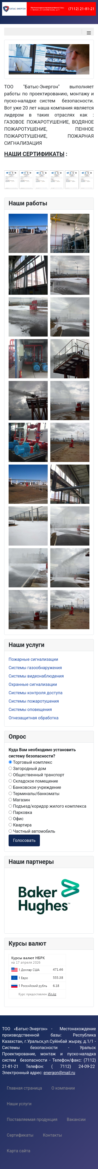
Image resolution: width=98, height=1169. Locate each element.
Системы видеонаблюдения (36, 676)
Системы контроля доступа (36, 692)
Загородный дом (27, 768)
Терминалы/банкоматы (34, 793)
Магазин (19, 799)
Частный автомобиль (32, 831)
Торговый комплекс (30, 762)
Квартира (20, 825)
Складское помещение (33, 781)
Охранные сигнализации (33, 684)
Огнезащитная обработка (34, 717)
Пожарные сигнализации (33, 659)
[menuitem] (24, 1088)
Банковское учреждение (35, 787)
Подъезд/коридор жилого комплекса (47, 806)
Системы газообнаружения (35, 667)
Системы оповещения (30, 709)
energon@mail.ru (59, 1072)
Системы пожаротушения (34, 701)
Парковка (20, 812)
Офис (16, 818)
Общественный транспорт (36, 774)
